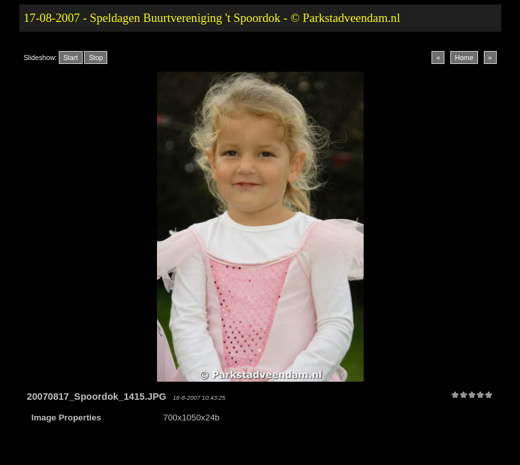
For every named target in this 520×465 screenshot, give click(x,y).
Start (70, 57)
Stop (95, 57)
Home (464, 57)
